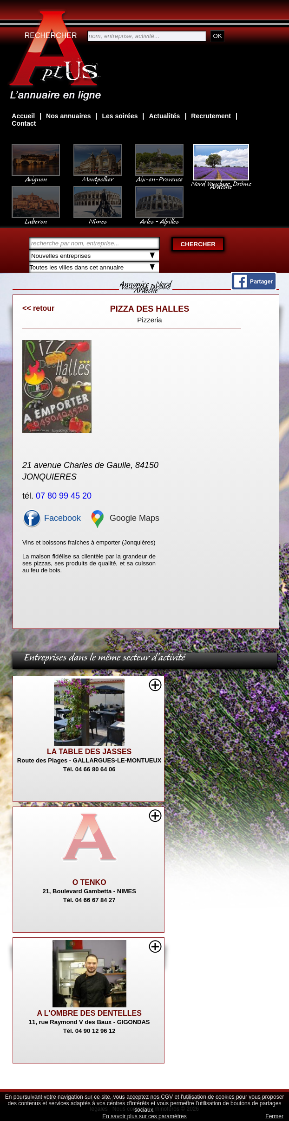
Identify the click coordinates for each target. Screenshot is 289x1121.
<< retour (38, 308)
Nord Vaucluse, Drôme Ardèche (221, 180)
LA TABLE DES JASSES (89, 752)
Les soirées (120, 116)
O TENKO (89, 882)
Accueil (23, 116)
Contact (24, 123)
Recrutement (211, 116)
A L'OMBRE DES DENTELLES (89, 1013)
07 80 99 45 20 (65, 495)
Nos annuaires (68, 116)
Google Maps (123, 518)
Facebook (51, 518)
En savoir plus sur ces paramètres (144, 1116)
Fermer (274, 1116)
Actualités (164, 116)
